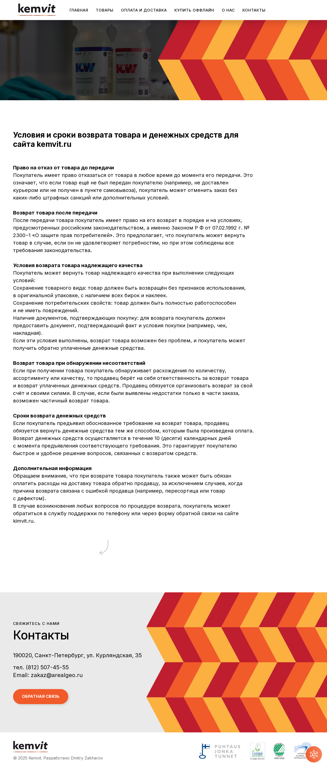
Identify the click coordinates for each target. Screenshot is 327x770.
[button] (313, 754)
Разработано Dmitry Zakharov (73, 757)
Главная (79, 10)
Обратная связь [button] (40, 696)
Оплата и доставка (144, 10)
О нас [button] (228, 10)
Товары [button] (104, 10)
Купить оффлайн (194, 10)
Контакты (254, 10)
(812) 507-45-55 (47, 667)
